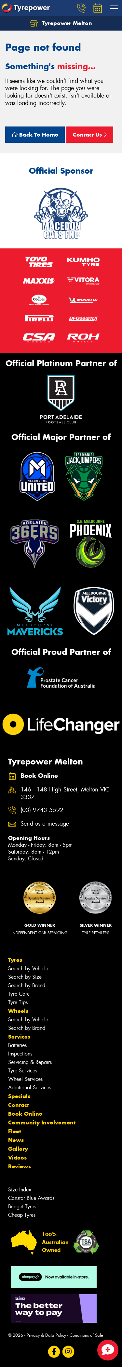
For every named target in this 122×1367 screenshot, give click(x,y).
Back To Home (35, 134)
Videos (17, 1157)
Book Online (25, 1113)
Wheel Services (25, 1079)
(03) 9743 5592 (41, 810)
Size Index (19, 1189)
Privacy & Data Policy (46, 1335)
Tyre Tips (18, 1002)
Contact (18, 1104)
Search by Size (25, 977)
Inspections (20, 1053)
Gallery (18, 1148)
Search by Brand (26, 985)
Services (19, 1036)
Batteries (17, 1045)
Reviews (19, 1166)
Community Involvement (41, 1122)
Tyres (15, 959)
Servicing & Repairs (30, 1062)
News (16, 1140)
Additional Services (29, 1087)
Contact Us (90, 134)
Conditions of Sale (86, 1335)
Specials (19, 1096)
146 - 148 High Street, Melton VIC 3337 (64, 793)
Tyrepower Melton (61, 23)
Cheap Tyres (21, 1215)
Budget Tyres (22, 1206)
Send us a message (44, 824)
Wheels (18, 1011)
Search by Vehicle (28, 968)
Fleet (14, 1131)
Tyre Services (22, 1070)
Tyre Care (19, 993)
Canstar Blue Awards (31, 1198)
